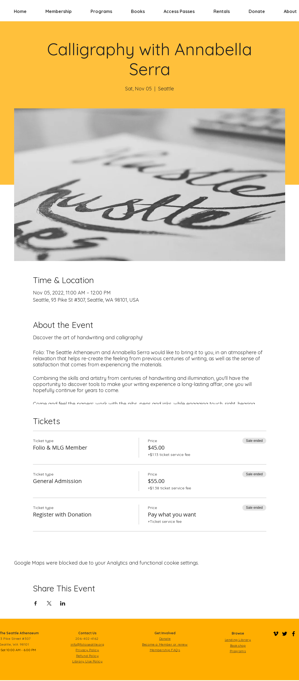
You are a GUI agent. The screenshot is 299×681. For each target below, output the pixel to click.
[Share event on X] (49, 603)
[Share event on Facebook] (35, 603)
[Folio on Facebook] (293, 633)
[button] (58, 11)
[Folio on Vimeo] (275, 633)
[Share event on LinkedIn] (62, 603)
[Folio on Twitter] (284, 633)
